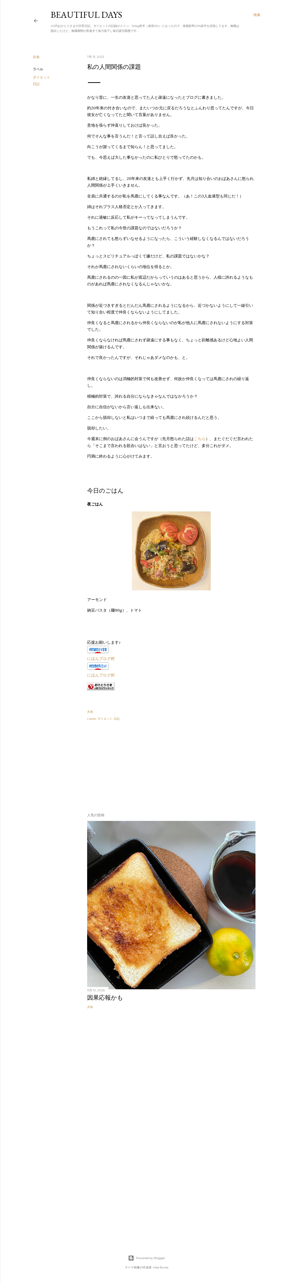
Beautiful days (86, 14)
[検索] (257, 15)
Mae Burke (160, 1267)
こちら (200, 438)
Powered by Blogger (146, 1258)
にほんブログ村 (101, 658)
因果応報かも (105, 997)
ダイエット (41, 77)
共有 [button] (36, 57)
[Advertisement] (124, 765)
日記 (36, 84)
